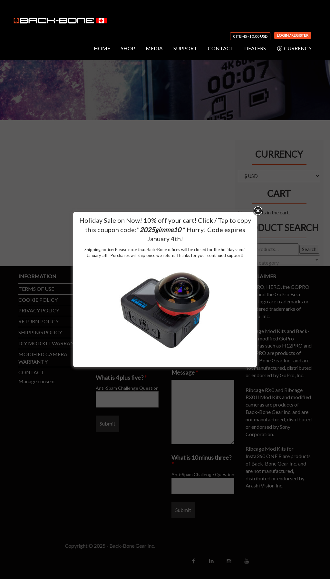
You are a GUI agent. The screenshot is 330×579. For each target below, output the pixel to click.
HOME (102, 48)
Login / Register (292, 35)
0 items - (250, 36)
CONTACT (221, 48)
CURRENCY (294, 48)
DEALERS (255, 48)
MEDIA (154, 48)
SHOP (128, 48)
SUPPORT (185, 48)
